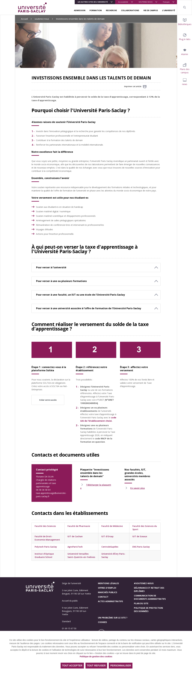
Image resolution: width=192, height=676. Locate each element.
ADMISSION (79, 10)
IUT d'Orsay (107, 536)
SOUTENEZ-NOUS (145, 2)
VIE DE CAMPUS (150, 10)
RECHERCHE (111, 10)
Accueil (24, 18)
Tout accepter (72, 665)
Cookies (102, 622)
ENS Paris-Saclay (141, 546)
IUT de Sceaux (139, 536)
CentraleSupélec (109, 546)
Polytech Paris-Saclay (46, 546)
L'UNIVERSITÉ (168, 10)
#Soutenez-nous (144, 583)
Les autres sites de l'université (93, 2)
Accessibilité (123, 2)
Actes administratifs (110, 601)
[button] (96, 267)
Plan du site (141, 603)
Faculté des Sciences (45, 526)
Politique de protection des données (148, 609)
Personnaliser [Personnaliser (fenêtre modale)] (120, 665)
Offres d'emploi (107, 587)
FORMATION (96, 10)
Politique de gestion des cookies (96, 656)
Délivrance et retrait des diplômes (149, 589)
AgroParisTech (75, 546)
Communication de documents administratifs (150, 597)
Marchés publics (107, 592)
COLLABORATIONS (130, 10)
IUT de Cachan (75, 536)
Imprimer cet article (135, 86)
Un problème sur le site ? (112, 617)
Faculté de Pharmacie (79, 526)
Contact (103, 596)
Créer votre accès (48, 400)
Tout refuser (96, 665)
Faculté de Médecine (112, 526)
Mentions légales (108, 583)
